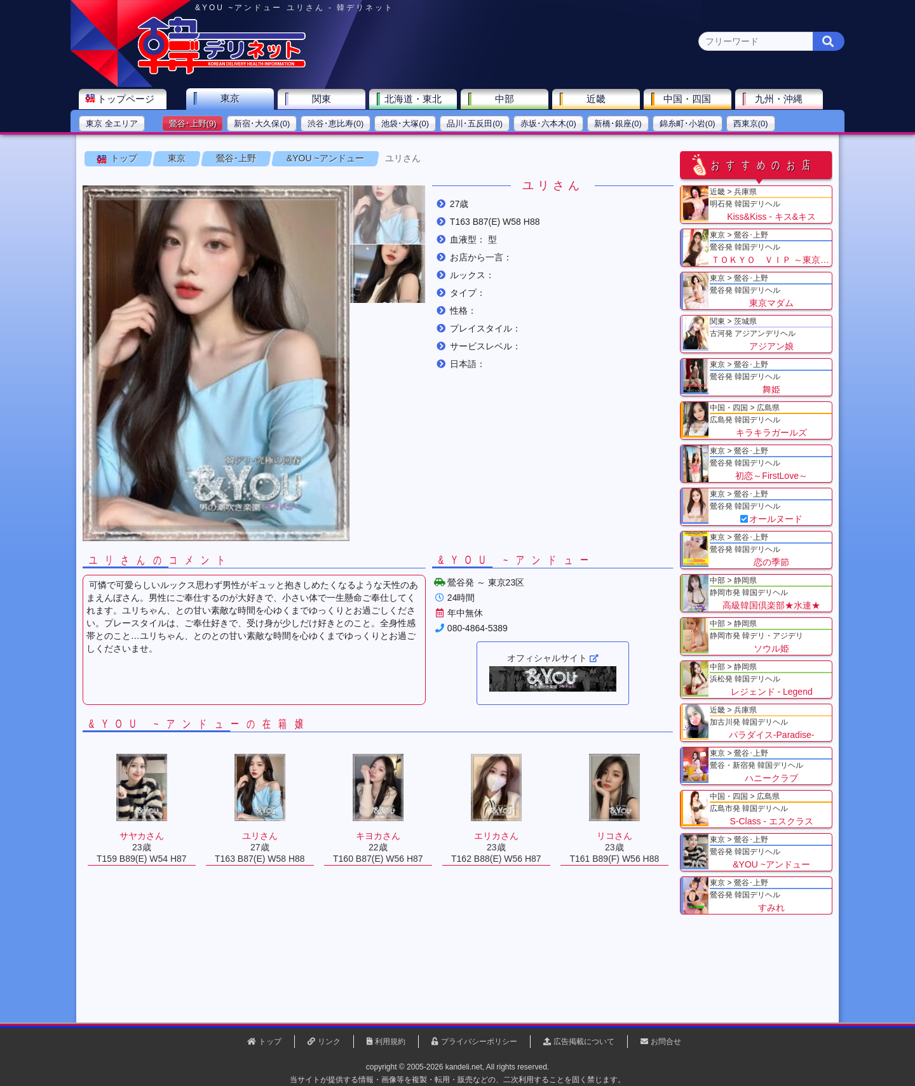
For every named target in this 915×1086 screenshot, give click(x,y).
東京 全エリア (118, 124)
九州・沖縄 (785, 99)
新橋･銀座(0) (623, 124)
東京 (235, 98)
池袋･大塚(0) (411, 124)
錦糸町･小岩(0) (693, 124)
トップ (124, 158)
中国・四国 (693, 99)
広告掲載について (583, 1041)
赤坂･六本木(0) (554, 124)
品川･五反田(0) (480, 124)
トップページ (131, 99)
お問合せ (666, 1041)
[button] (387, 214)
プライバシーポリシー (479, 1041)
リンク (329, 1041)
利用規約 (390, 1041)
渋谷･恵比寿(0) (341, 124)
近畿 (601, 99)
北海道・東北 (418, 99)
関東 (327, 99)
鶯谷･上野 (236, 158)
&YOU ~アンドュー (325, 158)
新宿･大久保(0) (268, 124)
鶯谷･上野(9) (198, 124)
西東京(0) (756, 124)
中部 (510, 99)
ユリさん (403, 158)
